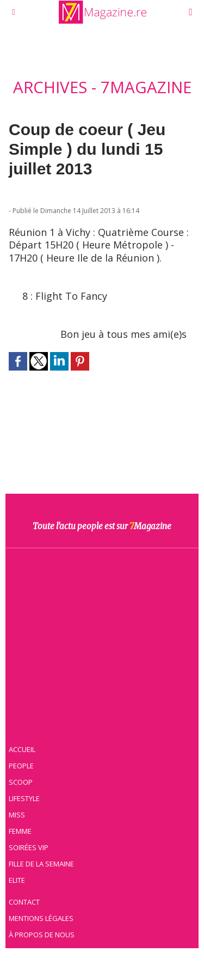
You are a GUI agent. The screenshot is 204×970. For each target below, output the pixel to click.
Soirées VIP (28, 847)
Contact (24, 902)
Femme (20, 831)
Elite (17, 880)
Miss (17, 815)
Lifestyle (24, 798)
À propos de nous (42, 934)
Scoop (21, 782)
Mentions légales (41, 918)
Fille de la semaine (41, 864)
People (21, 766)
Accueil (22, 749)
